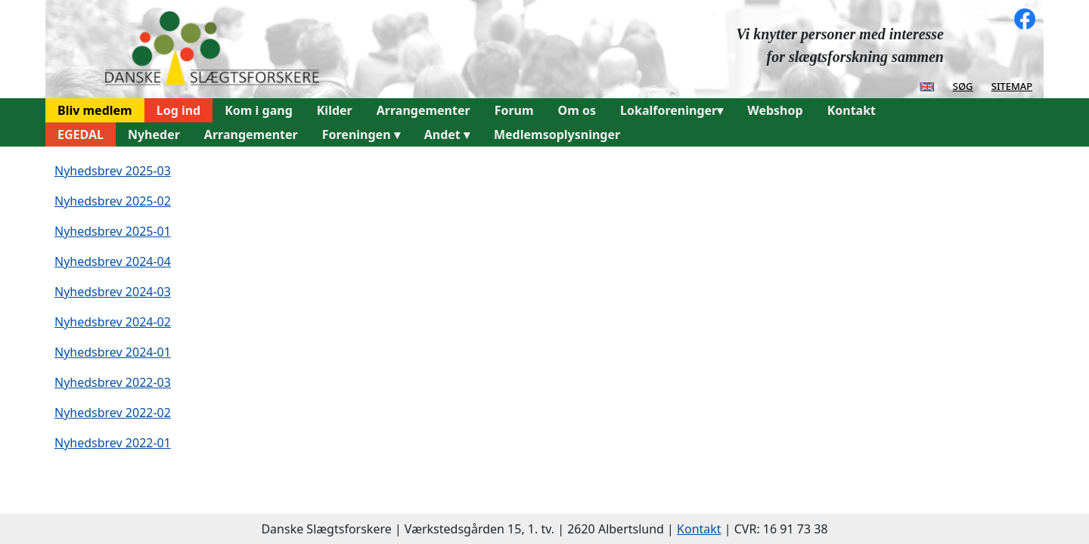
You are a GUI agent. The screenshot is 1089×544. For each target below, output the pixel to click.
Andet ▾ (447, 134)
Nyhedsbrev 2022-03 (112, 382)
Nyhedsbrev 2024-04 (112, 261)
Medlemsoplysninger (557, 134)
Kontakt (851, 110)
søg (963, 85)
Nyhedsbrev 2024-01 (112, 352)
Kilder (334, 110)
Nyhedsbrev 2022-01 (112, 442)
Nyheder (154, 134)
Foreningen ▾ (361, 134)
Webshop (774, 110)
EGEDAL (80, 134)
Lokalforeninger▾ (671, 110)
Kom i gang (259, 110)
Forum (514, 110)
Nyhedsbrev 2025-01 (112, 231)
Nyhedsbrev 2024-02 (112, 322)
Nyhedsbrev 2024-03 (112, 291)
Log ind (179, 110)
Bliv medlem (94, 110)
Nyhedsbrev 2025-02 (112, 201)
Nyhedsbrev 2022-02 (112, 412)
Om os (577, 110)
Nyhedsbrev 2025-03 (112, 170)
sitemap (1011, 85)
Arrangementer (423, 110)
